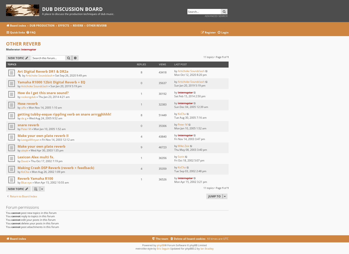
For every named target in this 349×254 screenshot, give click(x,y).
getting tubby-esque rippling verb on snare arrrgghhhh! (64, 114)
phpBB (161, 245)
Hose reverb (28, 103)
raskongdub (28, 97)
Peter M (26, 129)
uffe (23, 107)
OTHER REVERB (23, 44)
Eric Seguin (163, 248)
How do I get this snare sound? (43, 93)
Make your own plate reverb (41, 146)
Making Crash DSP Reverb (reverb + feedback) (56, 167)
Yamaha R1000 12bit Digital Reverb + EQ (51, 82)
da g (23, 118)
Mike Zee (183, 146)
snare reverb (28, 125)
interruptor (28, 49)
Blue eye (26, 182)
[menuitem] (31, 33)
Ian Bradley (207, 248)
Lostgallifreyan (30, 140)
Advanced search (216, 16)
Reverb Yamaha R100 (35, 178)
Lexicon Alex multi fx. (36, 157)
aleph (24, 150)
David (24, 161)
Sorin (181, 157)
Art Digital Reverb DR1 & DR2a (43, 71)
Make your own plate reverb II (43, 135)
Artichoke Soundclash (39, 75)
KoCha (182, 114)
